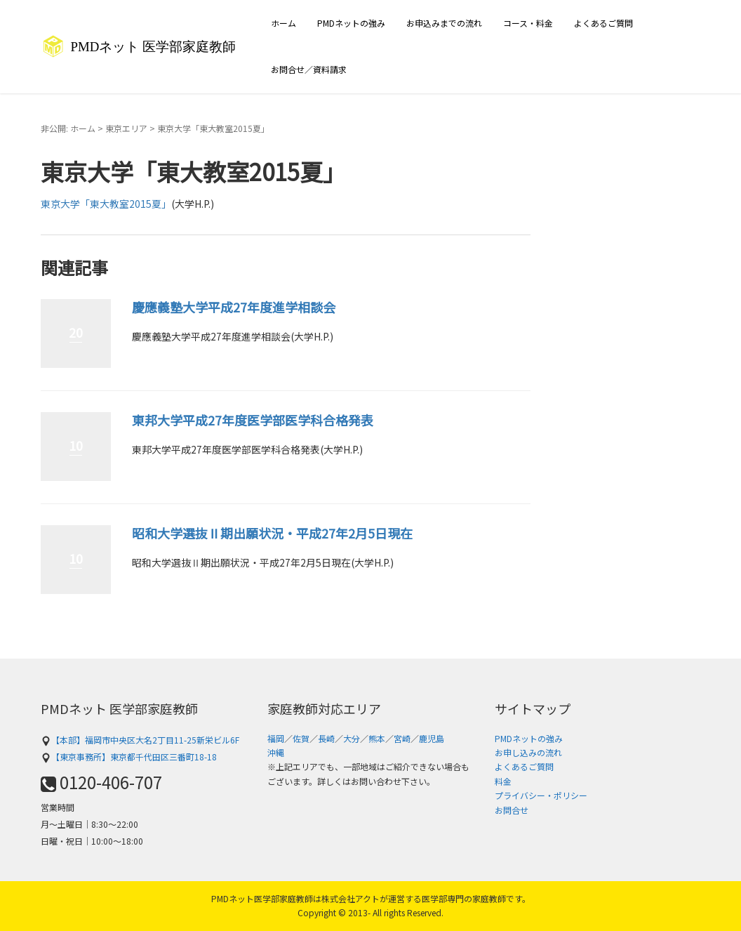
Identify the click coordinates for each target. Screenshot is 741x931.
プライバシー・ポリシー (541, 795)
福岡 (275, 738)
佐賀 (301, 738)
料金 (503, 781)
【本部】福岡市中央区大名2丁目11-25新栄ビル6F (140, 740)
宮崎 (402, 738)
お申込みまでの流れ (444, 23)
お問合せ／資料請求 (309, 69)
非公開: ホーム (68, 128)
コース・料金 (528, 23)
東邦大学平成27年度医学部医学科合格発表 (252, 420)
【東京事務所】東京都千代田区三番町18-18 (129, 756)
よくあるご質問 (603, 23)
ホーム (283, 23)
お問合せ (511, 810)
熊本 (376, 738)
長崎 (326, 738)
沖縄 (275, 752)
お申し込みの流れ (528, 752)
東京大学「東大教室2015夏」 (106, 204)
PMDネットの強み (351, 23)
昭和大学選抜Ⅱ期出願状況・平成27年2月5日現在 (272, 533)
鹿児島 (431, 738)
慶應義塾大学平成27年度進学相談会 (233, 307)
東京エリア (126, 128)
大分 (351, 738)
